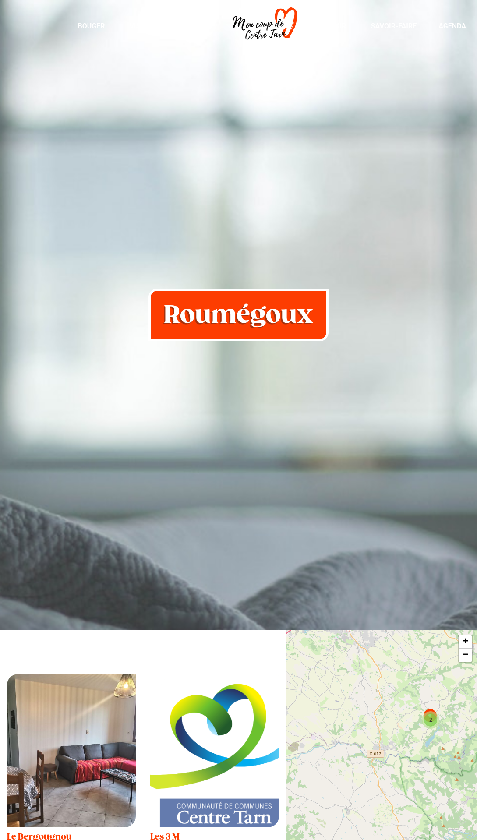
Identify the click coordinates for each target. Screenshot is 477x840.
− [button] (465, 655)
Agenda (452, 26)
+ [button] (465, 642)
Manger (194, 26)
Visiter (142, 26)
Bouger (91, 26)
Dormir (333, 26)
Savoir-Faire (394, 26)
